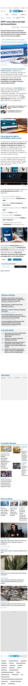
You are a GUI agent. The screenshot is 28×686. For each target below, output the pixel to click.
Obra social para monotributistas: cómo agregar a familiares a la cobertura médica (17, 107)
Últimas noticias (13, 661)
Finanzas (23, 14)
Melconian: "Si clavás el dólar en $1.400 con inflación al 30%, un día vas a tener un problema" (14, 542)
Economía (14, 14)
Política (11, 663)
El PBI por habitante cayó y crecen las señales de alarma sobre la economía (23, 515)
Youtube (15, 656)
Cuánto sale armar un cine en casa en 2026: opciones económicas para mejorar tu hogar (6, 483)
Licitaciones (11, 683)
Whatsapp (18, 656)
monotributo (18, 88)
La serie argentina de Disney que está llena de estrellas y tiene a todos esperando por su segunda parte (12, 323)
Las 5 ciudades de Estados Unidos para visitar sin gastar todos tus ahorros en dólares (12, 581)
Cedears (25, 377)
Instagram (8, 656)
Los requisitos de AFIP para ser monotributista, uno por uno (15, 111)
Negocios (12, 665)
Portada (3, 661)
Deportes (4, 670)
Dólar (7, 14)
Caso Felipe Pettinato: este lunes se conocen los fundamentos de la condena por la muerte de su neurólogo (13, 316)
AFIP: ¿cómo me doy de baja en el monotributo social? (14, 42)
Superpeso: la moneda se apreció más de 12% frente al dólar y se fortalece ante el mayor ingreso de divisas (15, 344)
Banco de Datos (20, 663)
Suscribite (20, 266)
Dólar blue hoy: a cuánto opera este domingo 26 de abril (12, 305)
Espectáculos (5, 674)
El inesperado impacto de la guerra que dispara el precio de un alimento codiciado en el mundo (24, 455)
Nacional (12, 667)
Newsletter (25, 14)
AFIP (14, 17)
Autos (18, 672)
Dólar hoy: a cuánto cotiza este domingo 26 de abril (13, 310)
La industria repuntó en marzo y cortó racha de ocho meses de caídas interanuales (24, 471)
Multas (3, 683)
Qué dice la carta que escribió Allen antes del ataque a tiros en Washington (15, 334)
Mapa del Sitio (5, 677)
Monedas (3, 377)
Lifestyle (4, 667)
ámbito (2, 17)
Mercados (4, 665)
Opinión (20, 665)
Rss (22, 674)
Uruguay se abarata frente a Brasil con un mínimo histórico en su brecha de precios (13, 604)
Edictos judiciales (16, 681)
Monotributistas (17, 259)
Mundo (19, 667)
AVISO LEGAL (4, 681)
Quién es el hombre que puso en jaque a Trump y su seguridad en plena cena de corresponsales (14, 350)
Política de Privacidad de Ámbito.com (11, 679)
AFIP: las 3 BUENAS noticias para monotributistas (13, 39)
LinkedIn (11, 656)
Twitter (2, 656)
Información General (7, 672)
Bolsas (9, 377)
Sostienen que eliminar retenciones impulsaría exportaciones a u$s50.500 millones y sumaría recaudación (12, 299)
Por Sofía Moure (4, 607)
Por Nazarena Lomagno (5, 546)
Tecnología (15, 674)
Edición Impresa (13, 670)
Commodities (17, 377)
